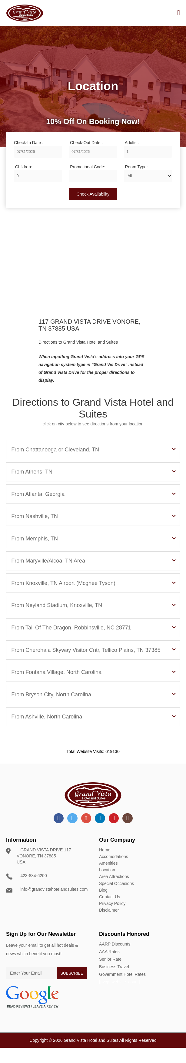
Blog (103, 906)
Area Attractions (114, 894)
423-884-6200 (30, 896)
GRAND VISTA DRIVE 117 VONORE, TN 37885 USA (42, 876)
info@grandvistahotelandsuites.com (50, 909)
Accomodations (113, 876)
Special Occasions (116, 900)
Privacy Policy (112, 918)
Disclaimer (109, 925)
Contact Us (109, 912)
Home (104, 870)
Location (107, 888)
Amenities (108, 882)
